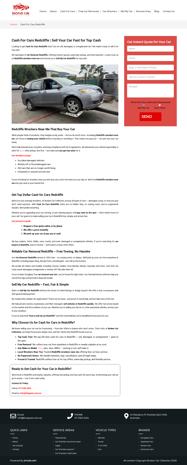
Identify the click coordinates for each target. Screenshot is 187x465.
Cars (40, 348)
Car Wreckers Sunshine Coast (68, 442)
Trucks (101, 442)
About (53, 11)
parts (22, 150)
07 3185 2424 (82, 417)
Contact (15, 449)
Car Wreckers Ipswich (64, 449)
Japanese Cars (147, 442)
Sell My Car (127, 11)
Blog (156, 11)
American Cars (147, 449)
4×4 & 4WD (102, 445)
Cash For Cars (67, 11)
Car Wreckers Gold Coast (66, 453)
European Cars (147, 438)
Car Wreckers (110, 11)
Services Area (143, 11)
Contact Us (169, 11)
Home (43, 11)
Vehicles (101, 438)
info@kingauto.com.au (30, 417)
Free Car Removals (89, 11)
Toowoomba (60, 438)
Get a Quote (17, 445)
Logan (57, 445)
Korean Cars (146, 445)
